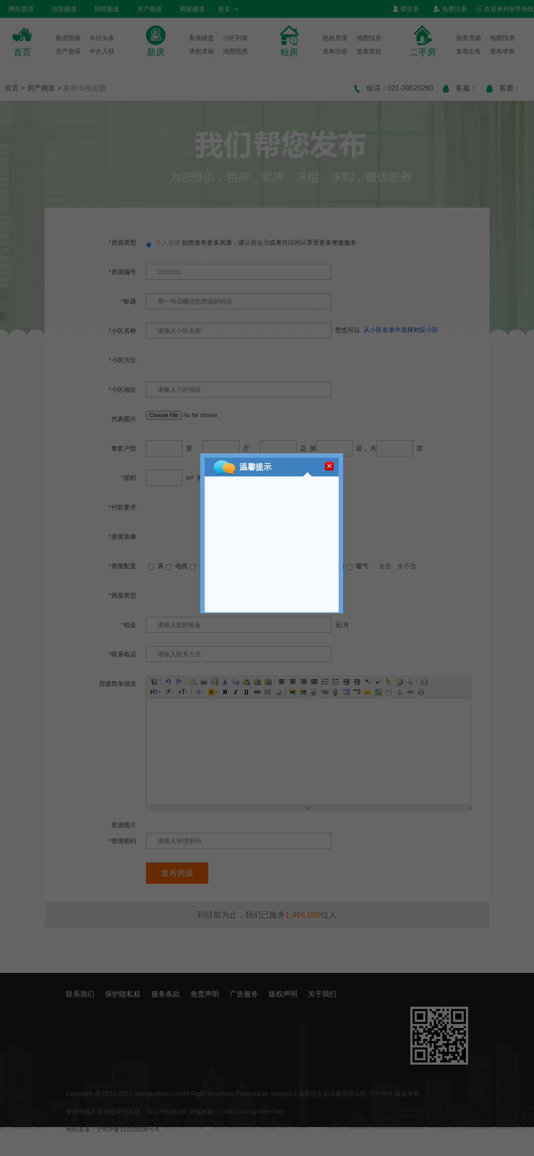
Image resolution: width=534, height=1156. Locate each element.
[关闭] (329, 466)
